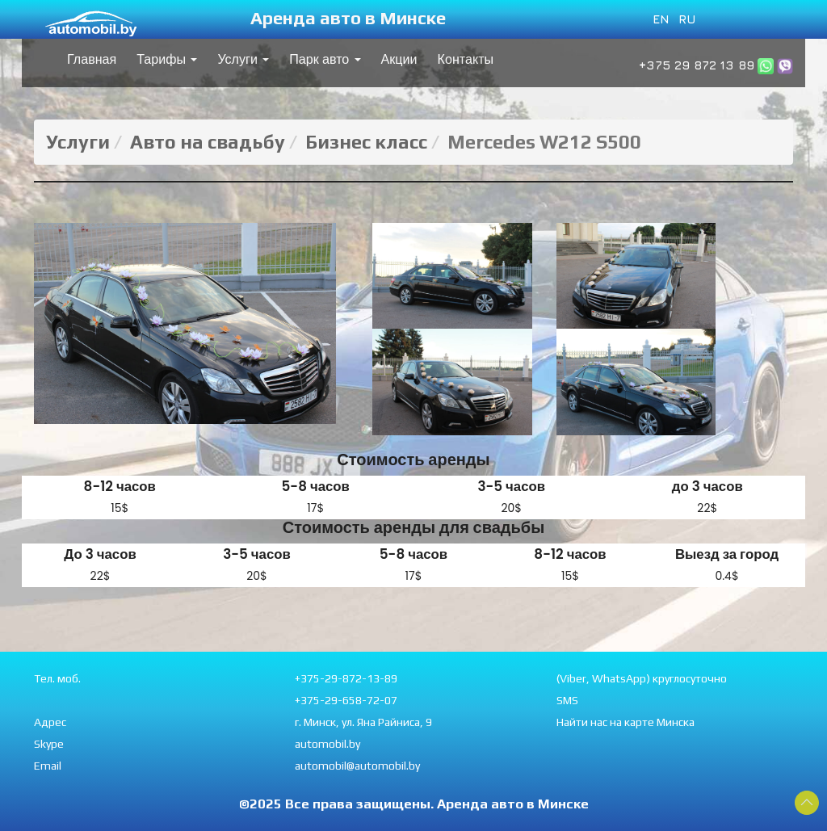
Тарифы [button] (166, 59)
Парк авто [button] (324, 59)
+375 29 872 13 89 (696, 64)
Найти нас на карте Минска (625, 722)
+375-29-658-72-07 (346, 700)
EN (661, 18)
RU (687, 18)
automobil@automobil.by (357, 765)
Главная (91, 59)
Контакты (466, 59)
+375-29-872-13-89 (346, 678)
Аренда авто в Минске (348, 17)
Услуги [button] (243, 59)
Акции (399, 59)
